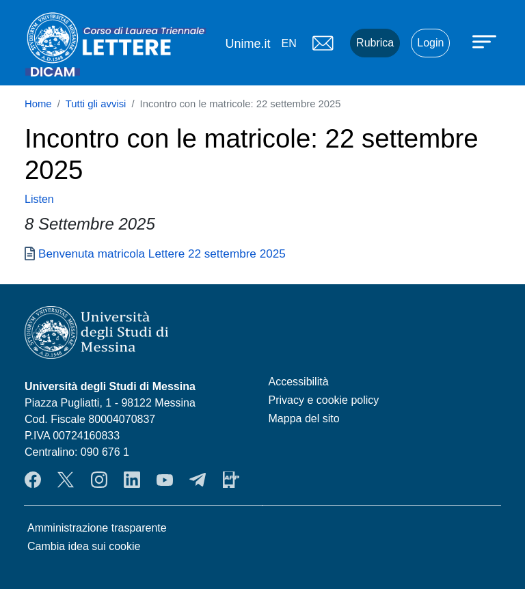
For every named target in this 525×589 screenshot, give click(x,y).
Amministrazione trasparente (97, 528)
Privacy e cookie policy (324, 400)
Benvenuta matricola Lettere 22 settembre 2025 (162, 253)
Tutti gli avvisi (96, 103)
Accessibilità (299, 381)
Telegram (197, 479)
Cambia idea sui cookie (83, 546)
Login (430, 43)
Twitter (65, 479)
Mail (322, 43)
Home (38, 103)
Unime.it (247, 44)
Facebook (33, 479)
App (231, 479)
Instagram (99, 479)
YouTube (165, 479)
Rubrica (375, 43)
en (288, 43)
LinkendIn (132, 479)
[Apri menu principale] (486, 41)
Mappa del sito (304, 418)
